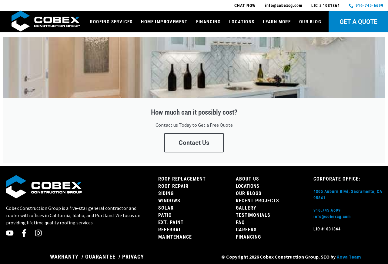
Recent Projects (257, 201)
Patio (165, 215)
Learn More (277, 21)
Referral (170, 230)
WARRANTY (64, 256)
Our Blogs (249, 193)
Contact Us (194, 142)
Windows (169, 201)
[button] (377, 44)
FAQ (240, 222)
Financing (208, 21)
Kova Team (348, 257)
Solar (166, 208)
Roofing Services (111, 21)
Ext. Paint (171, 222)
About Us (247, 179)
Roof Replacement (182, 179)
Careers (246, 230)
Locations (242, 21)
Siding (166, 193)
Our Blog (310, 21)
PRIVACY (133, 256)
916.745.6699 (327, 210)
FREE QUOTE (218, 53)
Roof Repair (173, 186)
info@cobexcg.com (332, 216)
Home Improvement (164, 21)
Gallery (246, 208)
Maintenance (175, 237)
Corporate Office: (336, 179)
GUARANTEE (100, 256)
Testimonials (253, 215)
